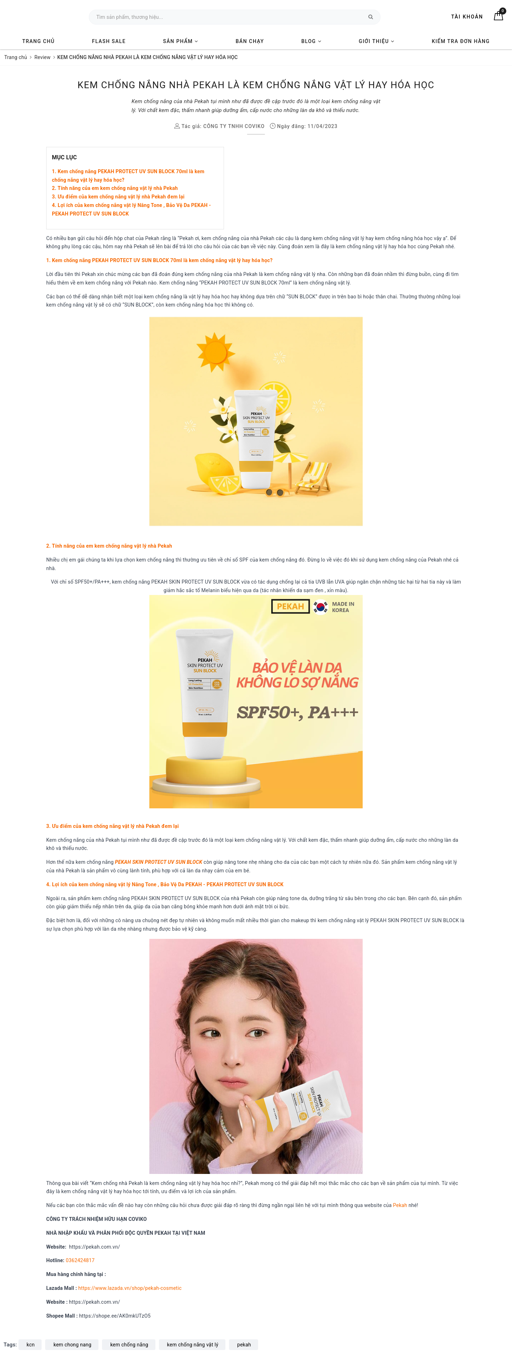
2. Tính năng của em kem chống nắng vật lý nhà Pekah (115, 188)
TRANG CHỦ (38, 41)
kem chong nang (72, 1344)
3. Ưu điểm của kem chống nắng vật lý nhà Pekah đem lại (118, 197)
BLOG (312, 41)
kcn (31, 1344)
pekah (244, 1344)
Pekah (400, 1205)
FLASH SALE (109, 41)
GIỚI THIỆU (376, 41)
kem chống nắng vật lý (192, 1344)
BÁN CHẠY (250, 41)
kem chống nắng (129, 1344)
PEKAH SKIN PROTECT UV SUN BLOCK (158, 862)
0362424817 (80, 1260)
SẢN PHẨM (180, 41)
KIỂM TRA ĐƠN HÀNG (461, 41)
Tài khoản (467, 17)
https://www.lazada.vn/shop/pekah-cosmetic (130, 1288)
